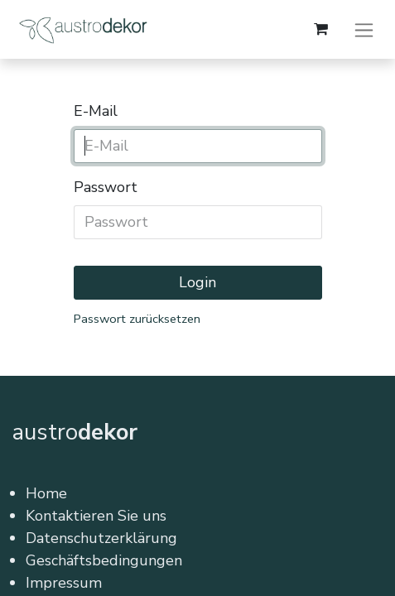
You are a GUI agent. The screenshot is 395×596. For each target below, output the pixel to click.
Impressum (64, 583)
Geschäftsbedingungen (104, 560)
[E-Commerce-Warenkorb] (320, 29)
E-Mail (96, 111)
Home (46, 493)
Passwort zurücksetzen (137, 318)
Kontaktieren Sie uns (96, 516)
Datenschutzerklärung (101, 538)
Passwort (105, 187)
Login (197, 282)
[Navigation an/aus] (364, 29)
